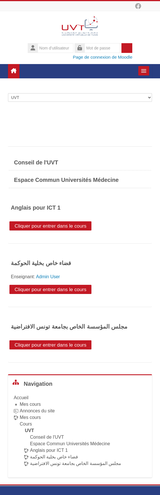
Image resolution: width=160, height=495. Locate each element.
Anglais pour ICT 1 (36, 207)
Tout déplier (133, 118)
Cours (26, 424)
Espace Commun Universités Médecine (66, 180)
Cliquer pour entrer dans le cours (50, 226)
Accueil (21, 397)
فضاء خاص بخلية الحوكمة (41, 263)
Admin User (48, 276)
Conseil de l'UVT (36, 162)
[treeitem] (80, 430)
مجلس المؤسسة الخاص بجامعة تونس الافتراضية (69, 326)
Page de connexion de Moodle (103, 57)
